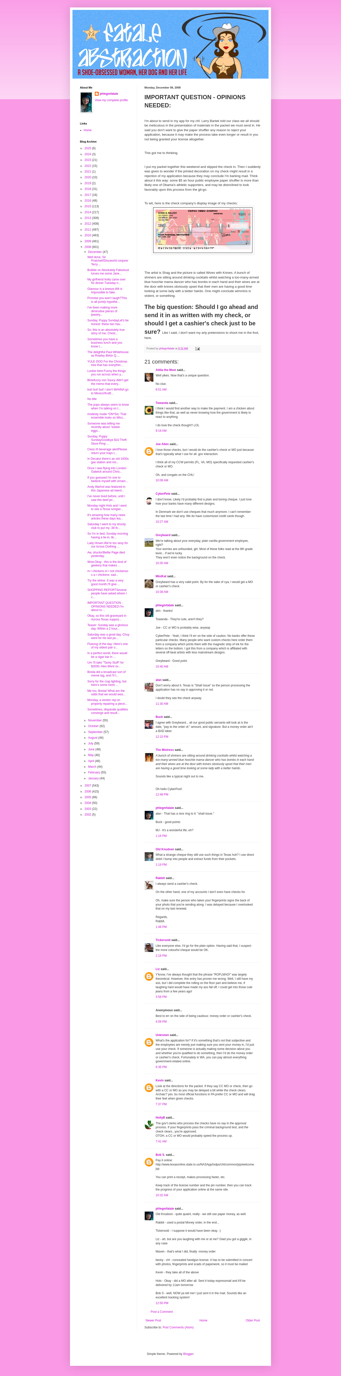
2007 (88, 785)
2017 (88, 195)
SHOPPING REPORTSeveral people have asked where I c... (107, 593)
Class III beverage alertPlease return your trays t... (107, 451)
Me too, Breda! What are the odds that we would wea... (106, 692)
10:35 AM (162, 563)
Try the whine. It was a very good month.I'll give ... (105, 582)
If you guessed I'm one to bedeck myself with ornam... (107, 479)
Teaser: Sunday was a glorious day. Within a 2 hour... (107, 626)
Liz (158, 969)
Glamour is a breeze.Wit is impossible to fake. (104, 290)
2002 (88, 814)
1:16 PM (161, 836)
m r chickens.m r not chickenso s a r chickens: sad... (107, 572)
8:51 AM (161, 389)
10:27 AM (162, 521)
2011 (88, 229)
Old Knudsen (165, 849)
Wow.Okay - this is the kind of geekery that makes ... (106, 563)
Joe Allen (162, 444)
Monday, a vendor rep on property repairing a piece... (107, 701)
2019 (88, 183)
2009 (88, 241)
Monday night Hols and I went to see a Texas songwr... (107, 507)
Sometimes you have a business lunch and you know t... (104, 342)
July (91, 743)
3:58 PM (161, 997)
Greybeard (163, 535)
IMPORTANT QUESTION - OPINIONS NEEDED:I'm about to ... (105, 606)
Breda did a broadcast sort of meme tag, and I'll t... (106, 673)
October (94, 726)
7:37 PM (161, 1104)
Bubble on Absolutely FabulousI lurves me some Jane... (108, 271)
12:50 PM (162, 1303)
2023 (88, 160)
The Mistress (165, 750)
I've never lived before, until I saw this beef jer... (106, 497)
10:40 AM (162, 666)
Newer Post (153, 1320)
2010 (88, 235)
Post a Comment (162, 1312)
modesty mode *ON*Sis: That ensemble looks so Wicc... (106, 415)
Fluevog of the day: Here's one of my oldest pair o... (107, 645)
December (95, 252)
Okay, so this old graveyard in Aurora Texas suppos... (106, 617)
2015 (88, 206)
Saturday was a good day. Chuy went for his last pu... (108, 636)
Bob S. (160, 1155)
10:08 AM (162, 480)
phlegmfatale (165, 605)
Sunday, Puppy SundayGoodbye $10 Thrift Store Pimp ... (107, 440)
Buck (159, 717)
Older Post (253, 1320)
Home (203, 1320)
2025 (88, 148)
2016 (88, 200)
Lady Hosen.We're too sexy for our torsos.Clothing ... (107, 544)
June (91, 749)
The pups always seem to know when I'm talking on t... (108, 406)
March (92, 766)
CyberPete (163, 493)
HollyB (160, 1117)
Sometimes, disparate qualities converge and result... (107, 711)
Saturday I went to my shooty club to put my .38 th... (106, 525)
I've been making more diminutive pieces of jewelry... (102, 311)
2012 (88, 223)
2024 (88, 154)
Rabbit (160, 878)
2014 (88, 212)
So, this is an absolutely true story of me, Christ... (106, 331)
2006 (88, 791)
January (94, 778)
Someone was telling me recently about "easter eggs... (103, 427)
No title (92, 399)
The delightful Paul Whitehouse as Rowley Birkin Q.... (108, 353)
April (91, 761)
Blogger (188, 1354)
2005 (88, 797)
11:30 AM (162, 703)
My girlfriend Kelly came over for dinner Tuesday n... (106, 281)
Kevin (160, 1080)
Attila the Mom (166, 370)
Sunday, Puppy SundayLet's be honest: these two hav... (108, 322)
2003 (88, 809)
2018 (88, 189)
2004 (88, 803)
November (95, 720)
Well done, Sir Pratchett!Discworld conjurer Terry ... (107, 260)
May (91, 755)
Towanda (162, 403)
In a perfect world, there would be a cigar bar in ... (107, 654)
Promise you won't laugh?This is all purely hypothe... (107, 299)
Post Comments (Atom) (178, 1327)
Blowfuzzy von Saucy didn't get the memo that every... (107, 381)
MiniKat (161, 576)
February (94, 772)
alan (159, 680)
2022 (88, 166)
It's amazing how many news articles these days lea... (106, 516)
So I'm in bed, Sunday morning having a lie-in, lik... (107, 535)
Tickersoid (163, 940)
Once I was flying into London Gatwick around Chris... (106, 469)
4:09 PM (161, 1021)
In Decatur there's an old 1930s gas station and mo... (108, 460)
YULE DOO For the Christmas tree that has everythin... (107, 363)
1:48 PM (161, 927)
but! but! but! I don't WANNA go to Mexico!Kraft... (108, 391)
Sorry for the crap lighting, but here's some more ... (106, 683)
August (93, 737)
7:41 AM (161, 1141)
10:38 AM (162, 592)
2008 (88, 247)
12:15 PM (162, 736)
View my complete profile (111, 100)
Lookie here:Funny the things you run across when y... (106, 372)
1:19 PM (161, 864)
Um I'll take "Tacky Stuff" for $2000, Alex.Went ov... (105, 664)
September (95, 732)
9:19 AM (161, 430)
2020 (88, 177)
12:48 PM (162, 794)
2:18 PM (161, 955)
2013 (88, 218)
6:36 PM (161, 1067)
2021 (88, 171)
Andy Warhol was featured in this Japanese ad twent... (106, 488)
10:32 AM (162, 1195)
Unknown (162, 1035)
